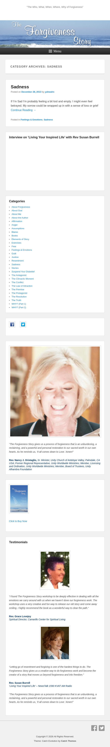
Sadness (20, 86)
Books (15, 235)
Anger (15, 225)
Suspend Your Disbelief (23, 271)
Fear (14, 246)
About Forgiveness (21, 207)
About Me (16, 214)
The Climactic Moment (23, 278)
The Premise (18, 289)
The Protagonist (19, 293)
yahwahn (49, 92)
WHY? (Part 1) (19, 304)
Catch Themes (68, 741)
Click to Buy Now (18, 521)
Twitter (102, 728)
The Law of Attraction (22, 286)
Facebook (94, 728)
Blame (15, 232)
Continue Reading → (23, 110)
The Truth (16, 300)
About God (17, 210)
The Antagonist (19, 275)
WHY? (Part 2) (19, 307)
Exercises (16, 242)
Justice (15, 257)
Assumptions (18, 228)
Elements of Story (20, 239)
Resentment (17, 260)
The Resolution (19, 296)
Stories (15, 268)
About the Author (20, 217)
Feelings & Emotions (32, 119)
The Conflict (17, 282)
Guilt (14, 253)
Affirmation (17, 221)
